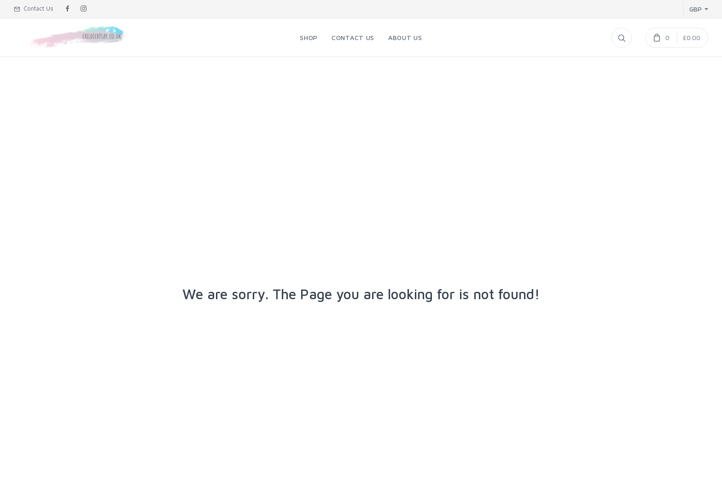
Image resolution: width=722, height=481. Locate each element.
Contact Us (33, 8)
